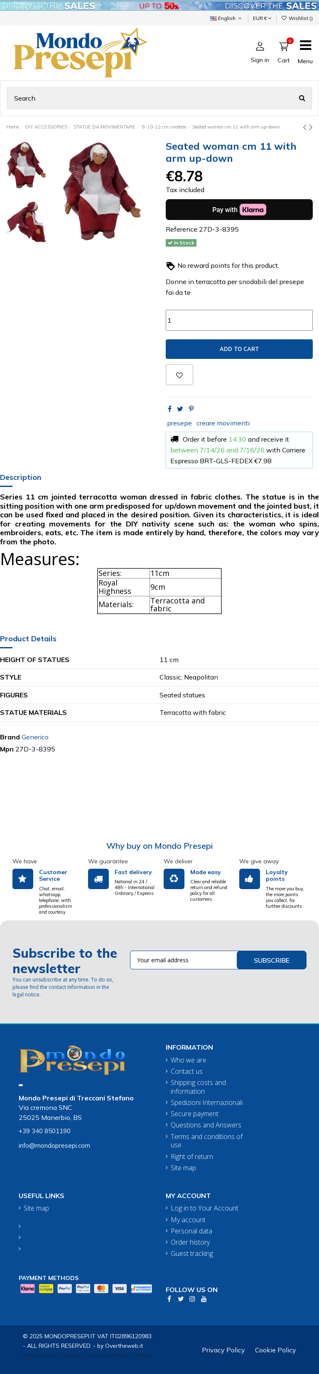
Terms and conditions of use (207, 1141)
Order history (190, 1242)
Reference (181, 229)
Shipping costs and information (198, 1087)
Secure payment (194, 1114)
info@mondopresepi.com (54, 1145)
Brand (10, 737)
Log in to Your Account (204, 1208)
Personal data (191, 1231)
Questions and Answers (206, 1125)
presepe (179, 423)
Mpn (7, 749)
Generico (35, 737)
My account (188, 1220)
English (226, 18)
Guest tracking (192, 1253)
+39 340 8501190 (45, 1131)
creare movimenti (223, 423)
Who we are (188, 1060)
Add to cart (239, 349)
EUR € (262, 18)
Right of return (192, 1156)
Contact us (187, 1071)
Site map (183, 1168)
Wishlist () (297, 18)
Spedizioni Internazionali (207, 1102)
